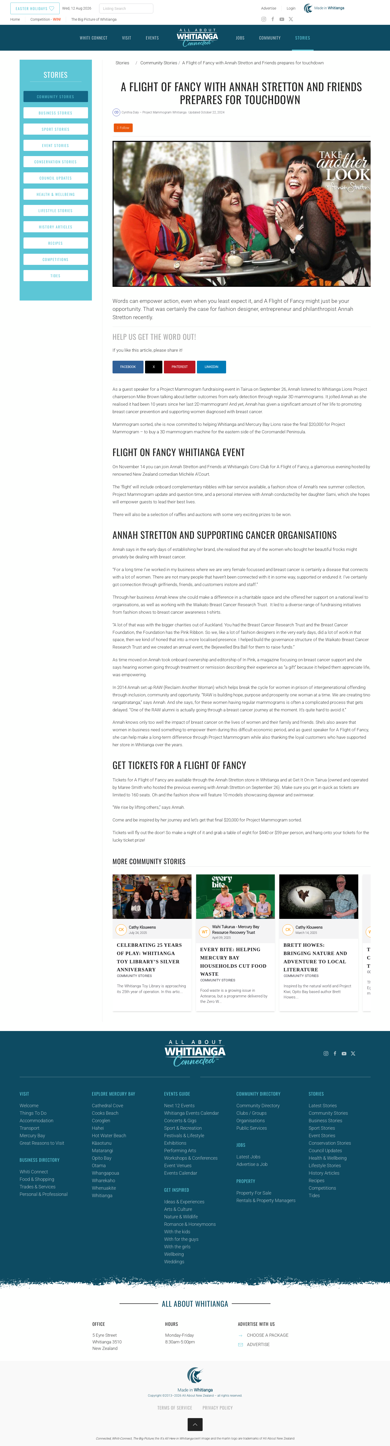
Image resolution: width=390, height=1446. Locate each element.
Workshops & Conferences (191, 1158)
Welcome (29, 1105)
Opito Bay (102, 1158)
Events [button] (152, 38)
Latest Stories (323, 1105)
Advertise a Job (252, 1164)
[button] (195, 1424)
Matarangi (102, 1150)
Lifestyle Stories (55, 210)
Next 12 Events (179, 1105)
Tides (56, 275)
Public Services (251, 1128)
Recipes (55, 243)
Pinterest (180, 367)
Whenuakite (104, 1188)
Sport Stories (56, 129)
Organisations (250, 1120)
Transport (29, 1128)
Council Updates (55, 178)
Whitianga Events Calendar (191, 1113)
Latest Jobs (248, 1156)
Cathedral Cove (107, 1105)
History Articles (56, 226)
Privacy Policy (218, 1407)
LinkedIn (211, 367)
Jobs (240, 38)
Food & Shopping (37, 1179)
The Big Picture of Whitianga (94, 19)
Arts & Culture (178, 1209)
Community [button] (270, 38)
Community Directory (258, 1105)
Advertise (268, 8)
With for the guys (181, 1239)
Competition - (45, 19)
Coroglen (101, 1120)
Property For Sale (253, 1193)
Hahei (98, 1128)
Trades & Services (37, 1186)
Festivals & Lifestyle (184, 1135)
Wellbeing (174, 1254)
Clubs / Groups (251, 1113)
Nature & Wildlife (181, 1216)
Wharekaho (103, 1180)
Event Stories (55, 145)
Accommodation (36, 1120)
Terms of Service (174, 1407)
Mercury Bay (32, 1135)
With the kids (177, 1231)
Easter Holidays (35, 8)
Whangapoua (105, 1173)
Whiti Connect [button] (94, 38)
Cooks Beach (105, 1113)
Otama (99, 1165)
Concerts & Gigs (180, 1120)
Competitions (56, 259)
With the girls (177, 1246)
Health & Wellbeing (56, 194)
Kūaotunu (102, 1143)
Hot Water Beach (109, 1135)
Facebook (128, 367)
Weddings (174, 1261)
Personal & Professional (44, 1194)
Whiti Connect (34, 1171)
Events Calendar (180, 1173)
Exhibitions (175, 1143)
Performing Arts (180, 1150)
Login (291, 8)
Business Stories (56, 113)
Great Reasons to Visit (42, 1143)
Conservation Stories (55, 161)
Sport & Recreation (183, 1128)
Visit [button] (126, 38)
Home (15, 19)
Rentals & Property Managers (266, 1200)
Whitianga (102, 1195)
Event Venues (178, 1165)
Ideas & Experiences (184, 1201)
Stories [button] (302, 38)
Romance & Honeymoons (190, 1224)
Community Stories (55, 96)
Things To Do (33, 1113)
